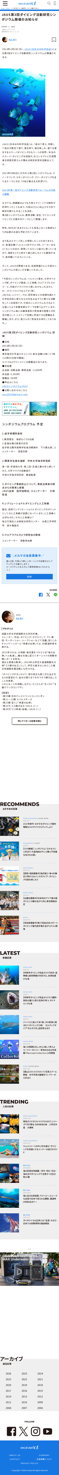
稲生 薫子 (13, 39)
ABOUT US (14, 1455)
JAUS (13, 26)
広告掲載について (44, 1459)
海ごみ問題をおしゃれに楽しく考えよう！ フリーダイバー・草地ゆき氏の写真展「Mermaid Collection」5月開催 (39, 1050)
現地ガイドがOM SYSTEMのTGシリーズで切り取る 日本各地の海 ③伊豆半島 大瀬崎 (40, 1124)
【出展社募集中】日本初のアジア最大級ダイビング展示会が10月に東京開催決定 (40, 901)
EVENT (4, 26)
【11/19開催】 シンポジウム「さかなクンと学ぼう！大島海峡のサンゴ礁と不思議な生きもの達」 (40, 851)
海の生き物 (26, 1165)
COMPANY (44, 1455)
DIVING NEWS (43, 818)
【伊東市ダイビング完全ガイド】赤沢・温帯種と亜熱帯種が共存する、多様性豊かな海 (40, 975)
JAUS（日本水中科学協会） (38, 49)
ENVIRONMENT (28, 843)
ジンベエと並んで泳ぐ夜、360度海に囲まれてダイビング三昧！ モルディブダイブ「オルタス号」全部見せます (40, 1025)
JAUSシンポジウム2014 (15, 386)
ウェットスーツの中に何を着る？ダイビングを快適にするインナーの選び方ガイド (40, 1149)
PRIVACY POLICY (29, 1463)
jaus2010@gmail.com (15, 394)
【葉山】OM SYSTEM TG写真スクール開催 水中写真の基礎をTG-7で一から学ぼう (40, 1074)
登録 (29, 576)
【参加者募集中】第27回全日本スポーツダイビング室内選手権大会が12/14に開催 (40, 926)
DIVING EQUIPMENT (30, 818)
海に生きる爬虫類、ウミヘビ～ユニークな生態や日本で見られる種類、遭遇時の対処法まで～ (40, 1198)
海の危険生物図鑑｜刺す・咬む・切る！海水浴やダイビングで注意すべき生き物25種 (39, 1174)
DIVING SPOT (27, 967)
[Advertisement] (29, 763)
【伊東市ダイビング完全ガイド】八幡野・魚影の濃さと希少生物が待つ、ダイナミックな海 (40, 1000)
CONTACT (15, 1459)
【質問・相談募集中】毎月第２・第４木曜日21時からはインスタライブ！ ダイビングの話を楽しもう (40, 876)
